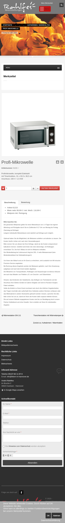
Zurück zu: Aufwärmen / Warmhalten (47, 323)
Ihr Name (7, 404)
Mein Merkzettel (47, 3)
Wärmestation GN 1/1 (11, 315)
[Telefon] (32, 426)
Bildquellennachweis (9, 345)
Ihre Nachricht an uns (12, 432)
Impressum (6, 356)
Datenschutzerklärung (50, 520)
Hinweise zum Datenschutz (19, 446)
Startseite (7, 25)
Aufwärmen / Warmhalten (38, 25)
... (15, 25)
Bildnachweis (6, 364)
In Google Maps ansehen (12, 390)
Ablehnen (56, 516)
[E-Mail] (32, 417)
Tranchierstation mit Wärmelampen (48, 315)
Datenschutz (6, 360)
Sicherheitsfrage (10, 452)
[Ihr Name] (32, 408)
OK (48, 516)
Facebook (21, 492)
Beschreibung (10, 202)
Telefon (6, 423)
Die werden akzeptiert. (25, 446)
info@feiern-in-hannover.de (18, 377)
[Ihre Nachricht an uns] (32, 438)
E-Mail (6, 413)
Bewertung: (25, 202)
